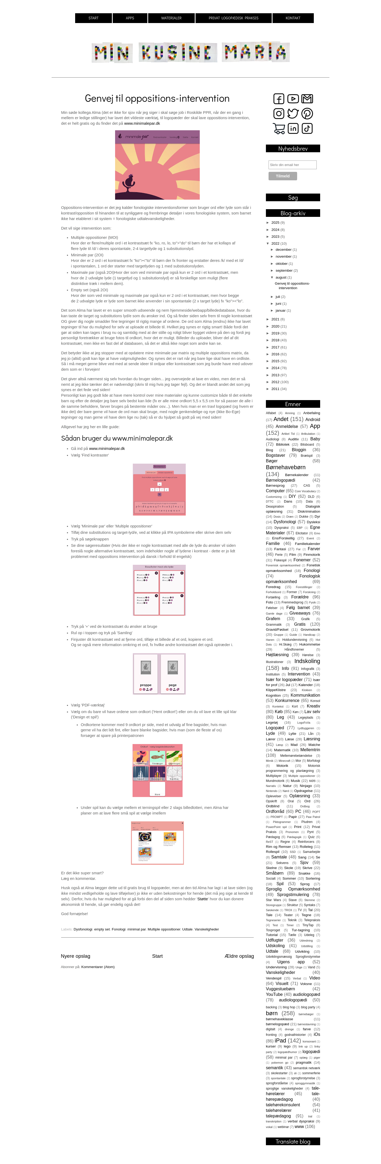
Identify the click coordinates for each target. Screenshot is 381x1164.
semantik (274, 1067)
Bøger (272, 460)
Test (275, 925)
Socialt (270, 878)
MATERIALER (171, 17)
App (315, 426)
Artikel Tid (288, 433)
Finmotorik (311, 555)
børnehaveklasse (279, 1019)
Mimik (269, 760)
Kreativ (313, 706)
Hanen (270, 639)
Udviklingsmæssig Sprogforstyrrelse (293, 957)
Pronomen (292, 832)
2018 (275, 340)
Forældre (300, 596)
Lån (311, 734)
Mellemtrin (310, 749)
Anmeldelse (287, 426)
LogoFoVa (303, 722)
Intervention (299, 673)
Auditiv (293, 439)
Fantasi (280, 549)
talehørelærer (279, 1110)
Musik (295, 781)
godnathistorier (295, 1035)
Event (310, 538)
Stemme (309, 900)
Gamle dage (274, 613)
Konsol (315, 701)
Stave (293, 900)
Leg (280, 717)
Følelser (272, 608)
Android (312, 419)
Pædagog (273, 837)
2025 (275, 223)
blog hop (289, 1007)
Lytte (292, 734)
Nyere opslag (75, 956)
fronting (271, 1035)
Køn (295, 712)
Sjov (304, 862)
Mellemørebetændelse (296, 756)
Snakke (304, 873)
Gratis (300, 624)
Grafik (305, 619)
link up (303, 1046)
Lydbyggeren (306, 728)
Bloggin (299, 449)
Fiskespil (280, 560)
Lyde (270, 733)
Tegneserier (273, 920)
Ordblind (272, 806)
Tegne (306, 915)
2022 (275, 243)
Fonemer (302, 559)
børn (272, 1013)
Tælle (292, 935)
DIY (292, 496)
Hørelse (308, 655)
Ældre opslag (239, 956)
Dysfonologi (83, 929)
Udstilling (307, 946)
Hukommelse (309, 644)
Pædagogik (294, 837)
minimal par (137, 929)
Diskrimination (309, 511)
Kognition (273, 695)
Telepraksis (312, 920)
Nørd (286, 791)
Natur (287, 786)
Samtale (279, 856)
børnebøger (306, 1014)
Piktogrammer (282, 821)
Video (314, 977)
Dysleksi (313, 522)
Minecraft (284, 760)
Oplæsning (299, 795)
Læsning (312, 738)
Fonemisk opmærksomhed (283, 565)
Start (157, 956)
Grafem (273, 618)
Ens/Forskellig (283, 538)
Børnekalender (297, 475)
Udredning (306, 940)
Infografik (307, 669)
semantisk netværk (306, 1068)
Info (285, 668)
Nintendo (271, 791)
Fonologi (118, 929)
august (281, 277)
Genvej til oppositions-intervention (157, 97)
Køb (279, 711)
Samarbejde (311, 852)
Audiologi (272, 439)
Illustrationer (274, 662)
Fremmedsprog (292, 602)
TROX (288, 910)
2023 (275, 237)
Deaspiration (275, 506)
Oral (291, 801)
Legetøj (272, 722)
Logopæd (275, 727)
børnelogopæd (277, 1024)
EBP (300, 527)
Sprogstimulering (293, 894)
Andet (281, 419)
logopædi (311, 1051)
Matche (314, 745)
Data (309, 501)
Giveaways (299, 613)
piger (317, 1057)
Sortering (313, 878)
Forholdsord (273, 592)
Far (298, 549)
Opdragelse (303, 791)
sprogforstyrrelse (303, 1078)
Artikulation (308, 433)
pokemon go (279, 1062)
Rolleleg (306, 847)
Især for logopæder (284, 679)
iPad (280, 1040)
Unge (299, 967)
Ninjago (306, 786)
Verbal (297, 978)
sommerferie (311, 1073)
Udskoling (275, 945)
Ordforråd (275, 811)
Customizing (274, 496)
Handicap (309, 634)
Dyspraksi (282, 528)
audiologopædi (293, 999)
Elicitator (302, 533)
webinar (283, 1127)
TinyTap (308, 925)
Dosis (277, 516)
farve (307, 1029)
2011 (275, 389)
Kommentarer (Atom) (98, 967)
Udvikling (302, 951)
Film (292, 555)
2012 (275, 382)
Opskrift (271, 801)
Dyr (317, 516)
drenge (289, 1029)
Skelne (271, 868)
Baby (315, 438)
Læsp (279, 744)
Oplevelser (273, 796)
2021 (275, 319)
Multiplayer (274, 776)
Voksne (306, 984)
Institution (273, 674)
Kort (295, 706)
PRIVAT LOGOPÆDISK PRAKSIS (233, 17)
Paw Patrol (313, 816)
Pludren (306, 822)
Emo (317, 533)
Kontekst (277, 706)
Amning (290, 413)
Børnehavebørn (286, 467)
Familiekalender (307, 544)
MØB (312, 780)
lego (287, 1046)
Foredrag (273, 587)
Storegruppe (274, 905)
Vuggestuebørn (280, 988)
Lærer (270, 739)
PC (298, 811)
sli (295, 1073)
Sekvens (282, 863)
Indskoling (307, 661)
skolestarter (279, 1073)
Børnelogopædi (280, 480)
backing (271, 1007)
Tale (269, 915)
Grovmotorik (310, 630)
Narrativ (271, 785)
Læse (289, 739)
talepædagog (278, 1115)
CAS (306, 485)
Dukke (303, 516)
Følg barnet (298, 607)
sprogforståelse (277, 1083)
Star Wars (273, 900)
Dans (288, 501)
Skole (288, 868)
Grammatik (274, 624)
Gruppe (278, 634)
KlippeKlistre (276, 690)
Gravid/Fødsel (277, 630)
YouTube (274, 994)
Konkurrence (287, 700)
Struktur (292, 905)
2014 (275, 368)
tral (310, 1116)
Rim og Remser (278, 847)
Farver (314, 548)
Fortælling (273, 597)
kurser (271, 1046)
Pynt (310, 832)
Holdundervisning (294, 640)
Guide (293, 634)
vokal (269, 1127)
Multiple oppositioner (164, 929)
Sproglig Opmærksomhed (293, 889)
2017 (275, 347)
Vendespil (274, 978)
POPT (316, 811)
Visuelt (282, 983)
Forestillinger (304, 587)
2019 (275, 333)
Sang (302, 857)
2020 (275, 326)
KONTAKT (293, 17)
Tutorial (272, 935)
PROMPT (277, 816)
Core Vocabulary (305, 491)
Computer (275, 490)
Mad (294, 745)
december (284, 250)
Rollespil (272, 852)
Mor (298, 761)
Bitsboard (307, 444)
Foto (269, 602)
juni (279, 304)
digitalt (270, 1029)
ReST (269, 841)
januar (281, 310)
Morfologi (313, 761)
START (93, 17)
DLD (311, 497)
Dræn (289, 516)
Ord (307, 801)
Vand (311, 967)
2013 (275, 375)
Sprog (305, 884)
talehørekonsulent (283, 1104)
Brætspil (307, 456)
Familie (273, 543)
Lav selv (312, 711)
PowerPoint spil (276, 827)
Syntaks (309, 905)
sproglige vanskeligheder (284, 1088)
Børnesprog (275, 485)
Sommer (289, 878)
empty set (102, 929)
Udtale (187, 929)
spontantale (278, 1078)
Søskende (272, 910)
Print (297, 827)
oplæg (303, 1057)
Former (292, 592)
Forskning (309, 592)
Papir (293, 817)
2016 (275, 354)
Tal (310, 910)
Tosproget (273, 930)
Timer (290, 925)
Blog (269, 450)
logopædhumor (287, 1052)
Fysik (312, 602)
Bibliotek (282, 444)
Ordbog (305, 806)
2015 (275, 361)
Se (318, 857)
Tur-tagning (301, 930)
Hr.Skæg (285, 644)
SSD (293, 851)
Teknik (292, 920)
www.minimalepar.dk (142, 123)
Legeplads (305, 717)
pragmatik (303, 1062)
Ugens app (291, 961)
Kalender (305, 685)
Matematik (282, 750)
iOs (317, 1034)
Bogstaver (275, 455)
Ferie (279, 555)
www (299, 1126)
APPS (130, 17)
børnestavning (307, 1024)
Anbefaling (311, 413)
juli (278, 297)
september (285, 270)
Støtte (202, 899)
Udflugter (274, 940)
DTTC (270, 501)
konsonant (309, 1041)
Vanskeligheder (206, 929)
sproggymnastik (305, 1083)
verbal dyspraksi (301, 1121)
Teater (288, 915)
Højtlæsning (277, 654)
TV (300, 910)
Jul (287, 685)
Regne (285, 842)
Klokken (307, 690)
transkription (274, 1121)
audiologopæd (306, 994)
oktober (282, 264)
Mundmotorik (275, 781)
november (284, 256)
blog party (308, 1007)
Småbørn (275, 873)
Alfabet (271, 413)
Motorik (282, 766)
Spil (280, 883)
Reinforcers (306, 842)
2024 (275, 230)
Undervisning (276, 967)
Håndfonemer (294, 649)
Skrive (307, 868)
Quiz (311, 837)
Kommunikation (305, 695)
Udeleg (309, 935)
